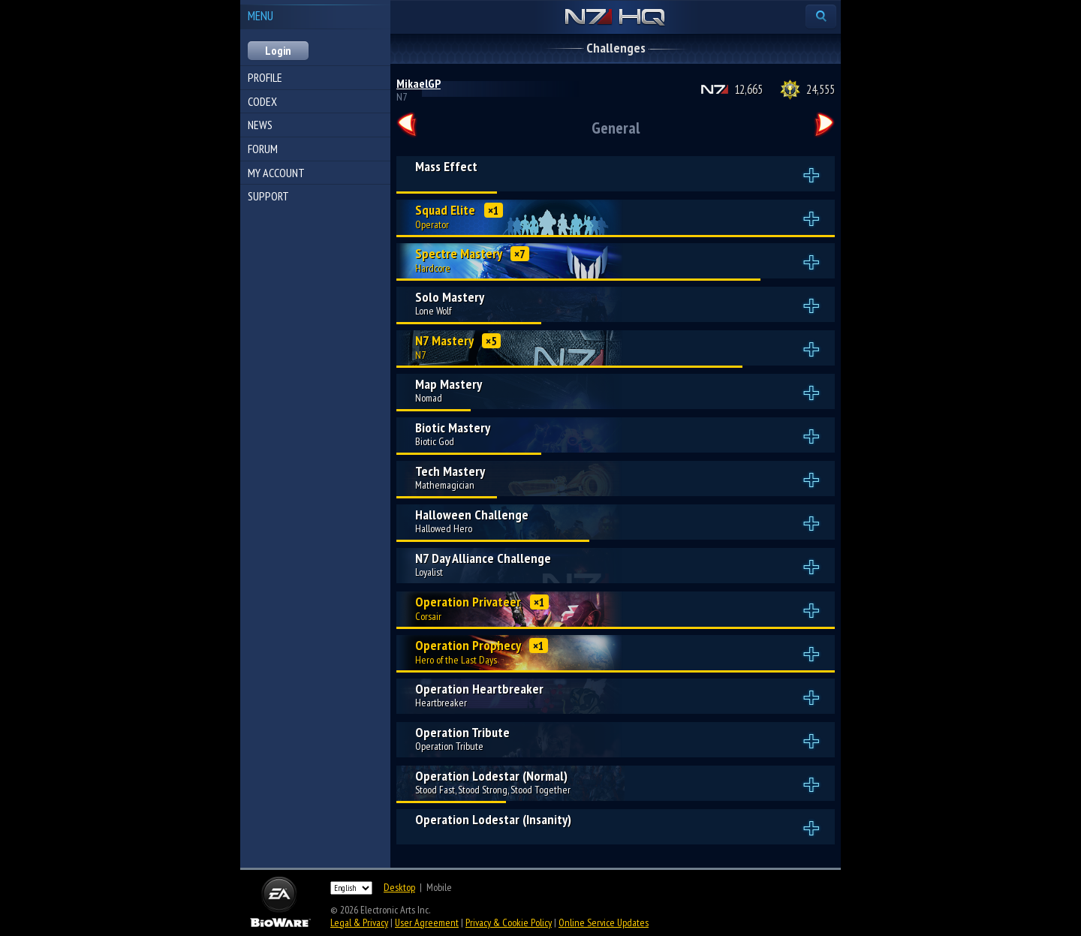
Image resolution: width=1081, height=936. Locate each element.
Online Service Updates (604, 922)
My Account (276, 172)
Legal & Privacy (359, 922)
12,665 (748, 89)
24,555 (820, 89)
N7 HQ (615, 18)
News (260, 124)
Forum (263, 148)
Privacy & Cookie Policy (508, 922)
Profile (265, 77)
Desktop (399, 887)
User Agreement (427, 922)
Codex (262, 101)
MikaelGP (418, 83)
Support (268, 195)
